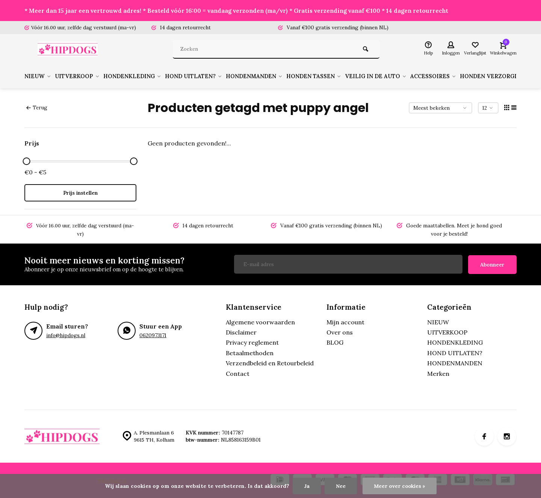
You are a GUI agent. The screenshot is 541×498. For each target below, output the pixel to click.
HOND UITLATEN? (206, 76)
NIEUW (38, 76)
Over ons (339, 332)
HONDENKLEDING (141, 76)
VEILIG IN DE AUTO (401, 76)
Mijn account (345, 321)
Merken (438, 373)
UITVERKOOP (81, 76)
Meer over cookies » (399, 486)
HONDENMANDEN (271, 76)
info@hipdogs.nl (65, 334)
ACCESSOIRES (462, 76)
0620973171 (152, 334)
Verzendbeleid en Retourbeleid (270, 362)
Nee (340, 486)
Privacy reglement (252, 342)
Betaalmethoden (250, 352)
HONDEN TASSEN (334, 76)
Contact (237, 373)
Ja (306, 486)
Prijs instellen (80, 192)
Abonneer (492, 264)
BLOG (334, 342)
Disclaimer (241, 332)
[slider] (26, 161)
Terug (36, 107)
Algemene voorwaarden (260, 321)
